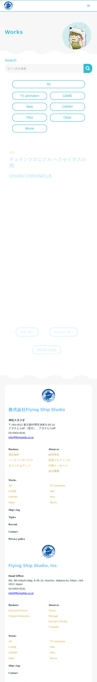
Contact (13, 531)
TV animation (57, 485)
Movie (53, 502)
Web (52, 491)
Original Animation (19, 615)
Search (10, 62)
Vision (52, 610)
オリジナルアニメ (19, 465)
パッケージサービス (21, 460)
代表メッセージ (58, 465)
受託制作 (14, 454)
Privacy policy (17, 538)
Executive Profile (58, 621)
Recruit (13, 524)
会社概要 (53, 471)
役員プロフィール (59, 460)
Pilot (52, 496)
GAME (13, 491)
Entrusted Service (18, 610)
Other (12, 502)
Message (53, 615)
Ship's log (14, 509)
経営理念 (53, 454)
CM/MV (13, 496)
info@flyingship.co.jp (21, 437)
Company (53, 626)
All (10, 485)
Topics (12, 517)
